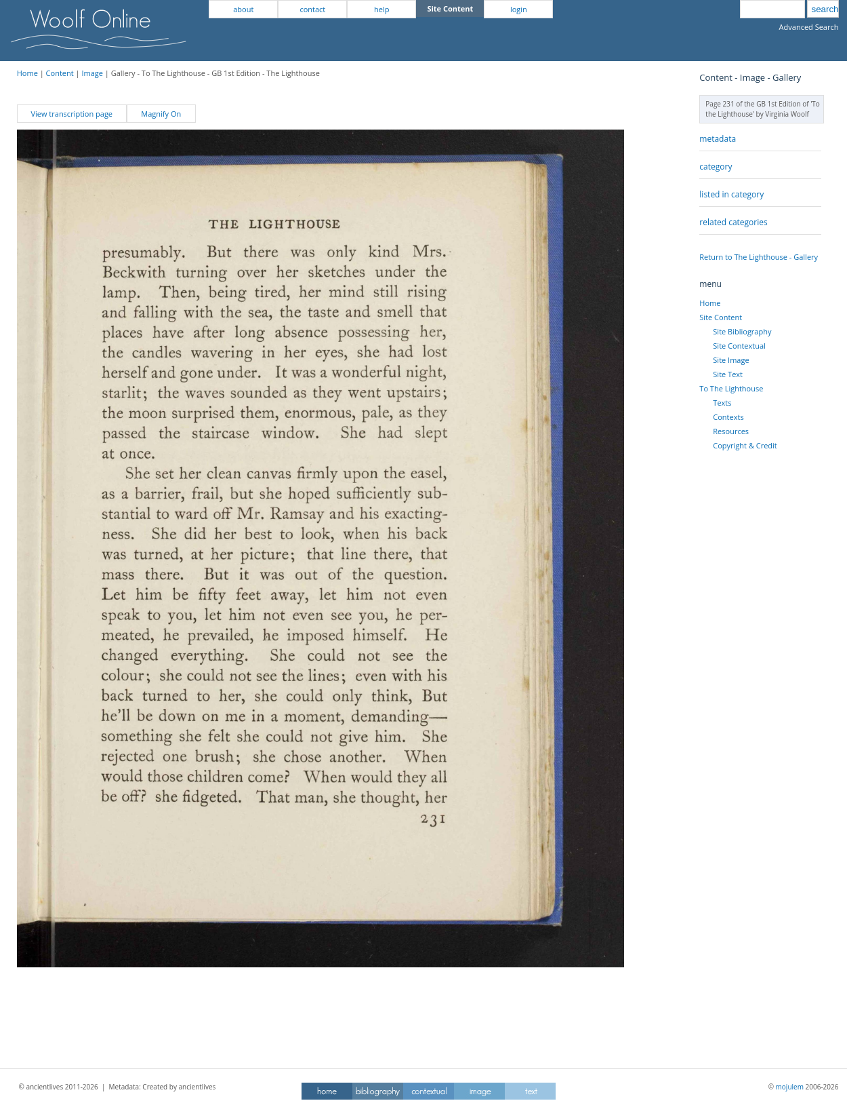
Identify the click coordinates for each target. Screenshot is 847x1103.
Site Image (731, 360)
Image (92, 73)
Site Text (728, 374)
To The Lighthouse (731, 388)
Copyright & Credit (745, 445)
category (715, 166)
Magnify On (161, 114)
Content (60, 73)
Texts (722, 403)
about (243, 9)
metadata (717, 138)
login (518, 9)
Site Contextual (739, 346)
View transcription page (71, 114)
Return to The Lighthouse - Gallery (758, 257)
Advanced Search (809, 27)
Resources (731, 431)
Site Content (720, 317)
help (381, 9)
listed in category (731, 194)
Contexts (728, 417)
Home (27, 73)
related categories (733, 222)
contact (312, 9)
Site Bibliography (742, 331)
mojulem (790, 1086)
